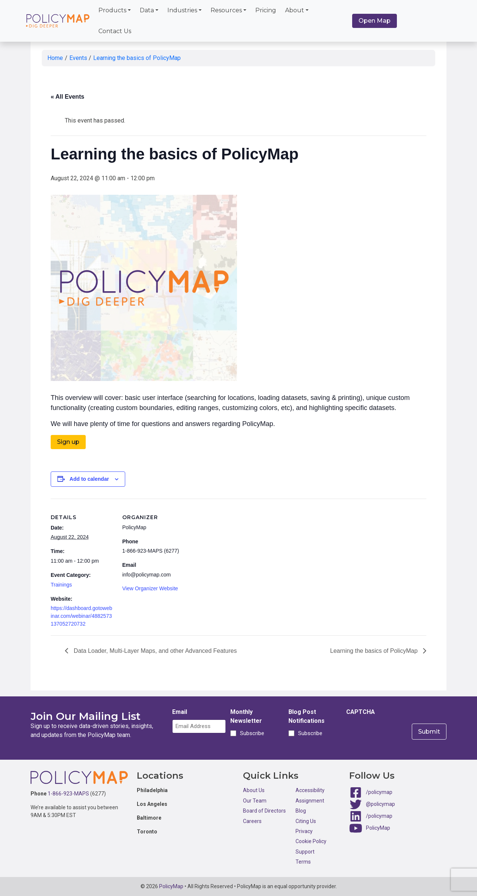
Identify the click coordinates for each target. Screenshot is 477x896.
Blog (301, 811)
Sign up (68, 441)
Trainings (61, 585)
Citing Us (306, 821)
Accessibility (310, 790)
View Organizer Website (150, 588)
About (294, 10)
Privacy (304, 831)
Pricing (265, 10)
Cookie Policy (311, 841)
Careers (252, 821)
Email (179, 711)
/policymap (379, 792)
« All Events (67, 96)
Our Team (254, 801)
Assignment (310, 801)
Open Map (374, 20)
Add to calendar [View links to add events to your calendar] (89, 479)
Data (147, 10)
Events (78, 57)
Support (305, 852)
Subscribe (251, 733)
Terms (303, 862)
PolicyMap (378, 828)
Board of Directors (264, 811)
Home (55, 57)
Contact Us (114, 31)
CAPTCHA (360, 711)
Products (112, 10)
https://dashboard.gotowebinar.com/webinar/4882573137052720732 (81, 616)
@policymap (380, 804)
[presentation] (402, 734)
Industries (182, 10)
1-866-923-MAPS (68, 794)
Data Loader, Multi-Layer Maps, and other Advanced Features (154, 651)
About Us (254, 790)
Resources (226, 10)
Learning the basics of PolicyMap (137, 57)
